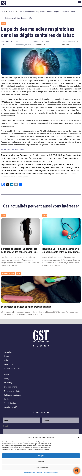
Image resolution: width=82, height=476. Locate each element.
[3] (2, 174)
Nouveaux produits (8, 273)
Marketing (8, 383)
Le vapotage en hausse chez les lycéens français (26, 306)
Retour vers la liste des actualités (17, 18)
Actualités (11, 12)
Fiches (6, 360)
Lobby (6, 379)
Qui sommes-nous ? (12, 368)
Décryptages (9, 356)
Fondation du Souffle (29, 155)
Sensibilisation (10, 403)
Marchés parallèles (11, 407)
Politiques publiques (12, 395)
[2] (47, 113)
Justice (6, 399)
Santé (4, 23)
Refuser (41, 461)
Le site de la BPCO (48, 155)
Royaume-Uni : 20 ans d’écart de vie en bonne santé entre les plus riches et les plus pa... (60, 250)
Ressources (8, 364)
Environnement (10, 387)
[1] (44, 113)
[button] (79, 437)
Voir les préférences (41, 467)
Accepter (41, 456)
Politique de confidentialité (50, 472)
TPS (3, 12)
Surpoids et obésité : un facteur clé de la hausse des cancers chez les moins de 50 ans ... (19, 250)
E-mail (5, 426)
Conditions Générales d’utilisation (32, 472)
